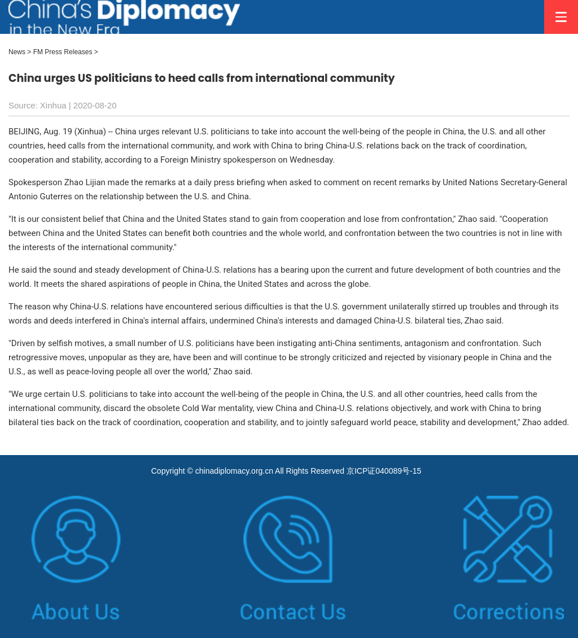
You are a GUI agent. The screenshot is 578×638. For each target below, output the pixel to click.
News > (19, 52)
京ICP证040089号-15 (384, 470)
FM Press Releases (63, 52)
